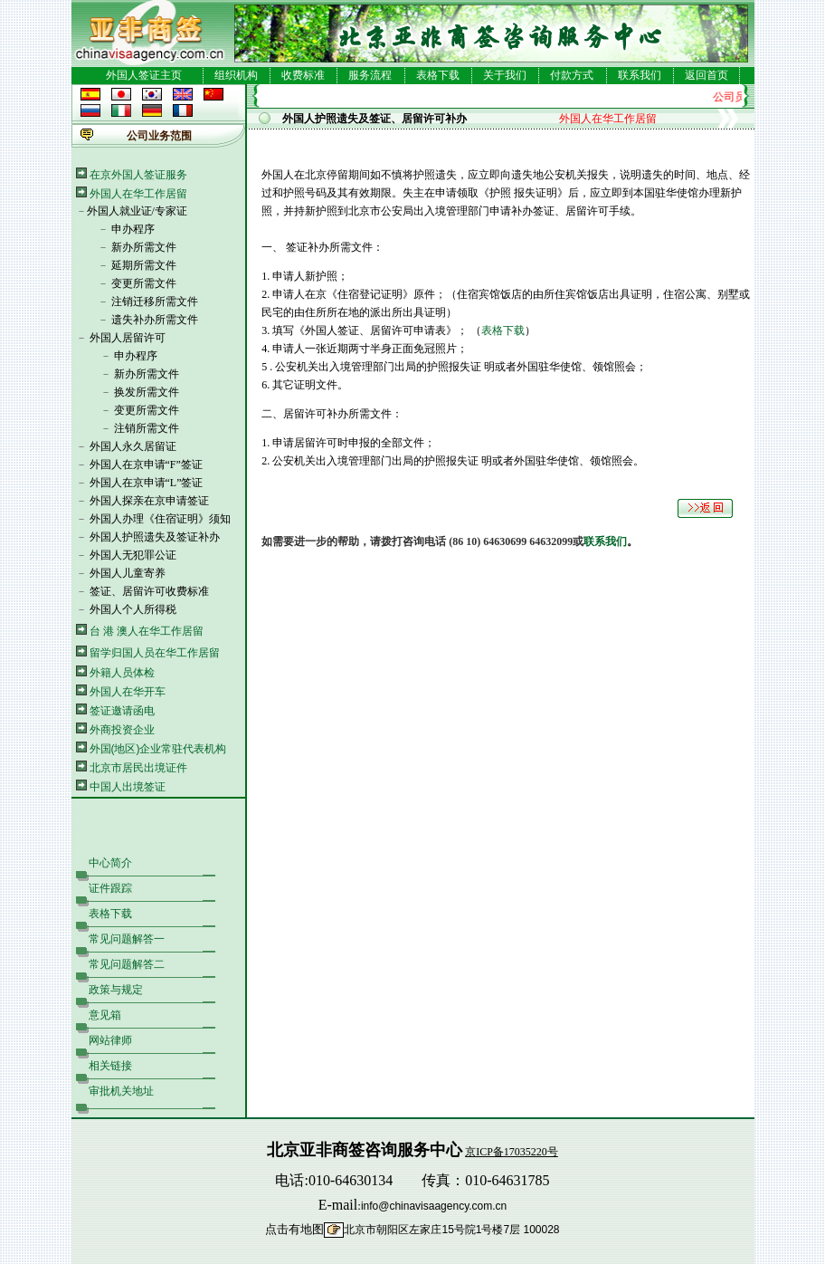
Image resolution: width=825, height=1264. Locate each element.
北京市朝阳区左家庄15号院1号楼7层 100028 (451, 1229)
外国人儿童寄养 (128, 573)
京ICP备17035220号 (511, 1151)
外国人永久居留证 (133, 446)
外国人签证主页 (144, 75)
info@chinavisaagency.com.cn (434, 1206)
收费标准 (303, 75)
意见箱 (105, 1015)
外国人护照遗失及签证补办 (155, 537)
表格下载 (438, 75)
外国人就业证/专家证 (137, 211)
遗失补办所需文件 (154, 319)
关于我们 (504, 75)
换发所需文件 (146, 392)
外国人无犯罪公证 (133, 555)
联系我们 (639, 75)
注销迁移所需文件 (154, 301)
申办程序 (133, 229)
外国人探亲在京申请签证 (149, 500)
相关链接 (110, 1065)
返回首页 (706, 75)
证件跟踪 (110, 888)
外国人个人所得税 (133, 609)
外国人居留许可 (128, 337)
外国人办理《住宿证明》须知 (160, 518)
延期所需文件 (143, 265)
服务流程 (370, 75)
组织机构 (236, 75)
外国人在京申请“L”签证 (147, 482)
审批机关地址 (121, 1091)
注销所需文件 (146, 428)
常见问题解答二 (127, 964)
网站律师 (110, 1040)
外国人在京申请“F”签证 (146, 464)
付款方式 (571, 75)
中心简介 (110, 863)
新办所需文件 (143, 247)
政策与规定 (116, 989)
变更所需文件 (143, 283)
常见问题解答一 (127, 939)
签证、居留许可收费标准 (149, 591)
